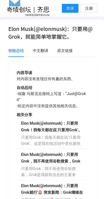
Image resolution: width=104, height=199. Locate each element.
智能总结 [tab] (16, 50)
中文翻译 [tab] (40, 50)
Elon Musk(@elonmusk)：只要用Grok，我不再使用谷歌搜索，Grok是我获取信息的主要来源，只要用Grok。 (50, 158)
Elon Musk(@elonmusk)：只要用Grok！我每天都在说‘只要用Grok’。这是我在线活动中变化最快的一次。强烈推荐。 (51, 127)
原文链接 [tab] (65, 50)
